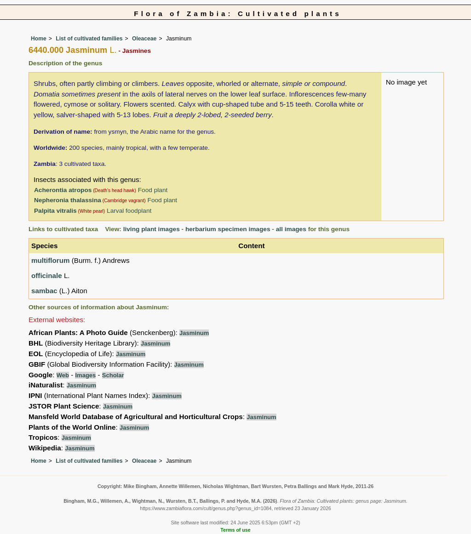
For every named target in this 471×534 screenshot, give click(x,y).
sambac (44, 291)
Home (38, 38)
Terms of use (235, 530)
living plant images (151, 229)
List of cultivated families (89, 38)
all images (291, 229)
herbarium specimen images (227, 229)
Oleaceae (144, 38)
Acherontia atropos (63, 190)
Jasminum (194, 332)
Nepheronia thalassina (67, 200)
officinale (46, 275)
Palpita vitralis (55, 210)
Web (63, 375)
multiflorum (50, 260)
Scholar (113, 375)
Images (85, 375)
